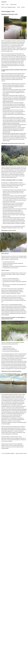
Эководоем (3, 1)
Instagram (25, 453)
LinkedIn (21, 453)
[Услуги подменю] (8, 4)
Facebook (17, 453)
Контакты (12, 453)
